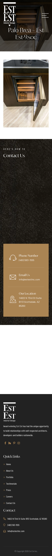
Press (8, 489)
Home (8, 464)
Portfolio (9, 477)
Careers (9, 496)
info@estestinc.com (29, 279)
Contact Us (10, 502)
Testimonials (11, 483)
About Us (9, 470)
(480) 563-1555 (26, 260)
